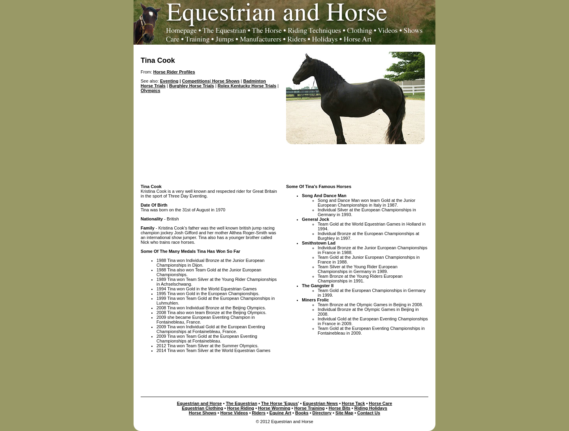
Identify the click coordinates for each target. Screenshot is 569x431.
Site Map (344, 412)
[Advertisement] (284, 162)
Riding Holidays (370, 408)
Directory (322, 412)
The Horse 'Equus (279, 403)
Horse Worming (274, 408)
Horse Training (309, 408)
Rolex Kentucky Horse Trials (247, 85)
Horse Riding (240, 408)
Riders (259, 412)
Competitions (196, 81)
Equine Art (280, 412)
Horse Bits (339, 408)
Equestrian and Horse (199, 403)
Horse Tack (353, 403)
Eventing (169, 81)
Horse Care (380, 403)
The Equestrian (241, 403)
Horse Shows (225, 81)
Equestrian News (320, 403)
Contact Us (368, 412)
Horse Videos (234, 412)
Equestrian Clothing (202, 408)
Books (302, 412)
